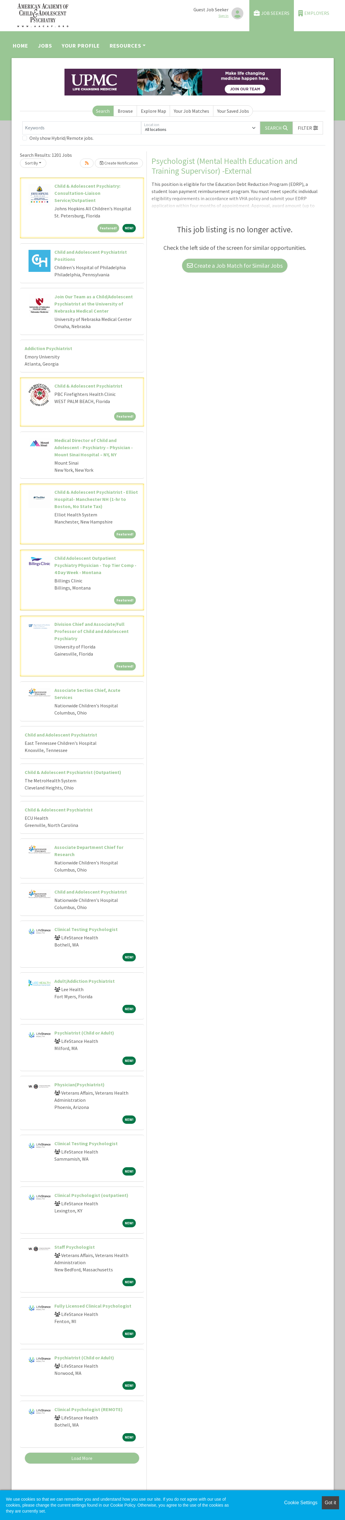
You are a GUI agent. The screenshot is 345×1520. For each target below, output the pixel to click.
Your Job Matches (191, 111)
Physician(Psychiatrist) (79, 1084)
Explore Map (153, 111)
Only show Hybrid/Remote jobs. (61, 138)
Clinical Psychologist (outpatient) (91, 1195)
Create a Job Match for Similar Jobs (235, 265)
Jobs (45, 45)
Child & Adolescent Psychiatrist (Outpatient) (73, 772)
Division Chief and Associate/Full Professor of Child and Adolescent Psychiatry (91, 631)
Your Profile (81, 45)
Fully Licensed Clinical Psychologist (92, 1306)
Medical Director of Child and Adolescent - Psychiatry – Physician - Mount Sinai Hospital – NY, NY (93, 447)
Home (20, 45)
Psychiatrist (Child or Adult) (84, 1033)
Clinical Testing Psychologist (86, 929)
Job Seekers (271, 13)
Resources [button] (125, 45)
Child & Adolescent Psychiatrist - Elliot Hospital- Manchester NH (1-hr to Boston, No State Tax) (96, 499)
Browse (125, 111)
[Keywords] (81, 127)
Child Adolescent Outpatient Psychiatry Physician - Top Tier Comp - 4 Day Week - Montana (95, 565)
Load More (81, 1458)
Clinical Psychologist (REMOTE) (88, 1409)
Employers (313, 13)
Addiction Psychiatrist (48, 348)
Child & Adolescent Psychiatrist (88, 386)
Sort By (31, 163)
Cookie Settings (300, 1502)
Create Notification (119, 163)
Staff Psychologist (74, 1247)
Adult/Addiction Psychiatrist (84, 981)
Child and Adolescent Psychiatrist (61, 735)
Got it (330, 1502)
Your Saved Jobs (233, 111)
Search (103, 111)
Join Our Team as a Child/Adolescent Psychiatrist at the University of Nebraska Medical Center (93, 304)
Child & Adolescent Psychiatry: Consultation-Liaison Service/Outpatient (87, 193)
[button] (308, 127)
